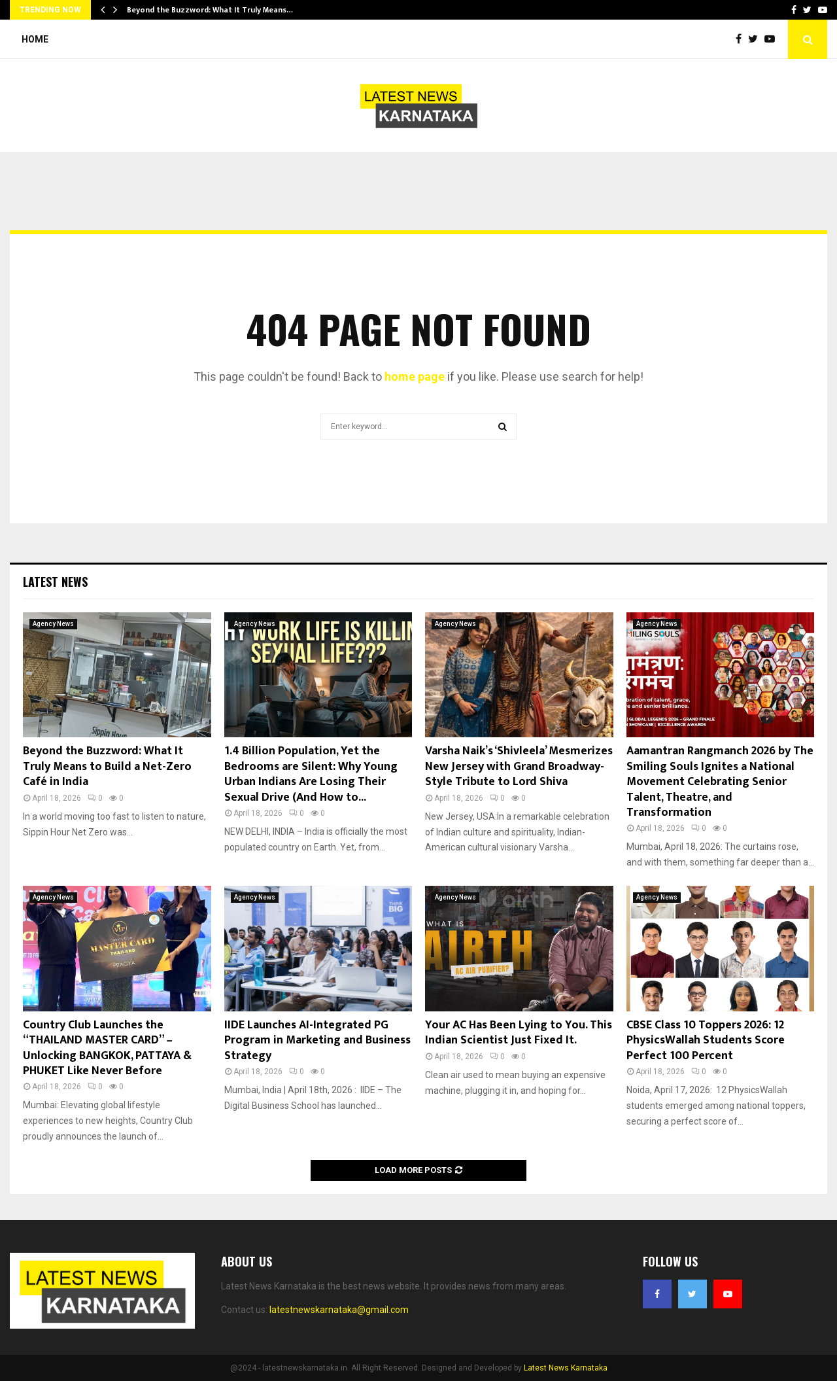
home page (414, 376)
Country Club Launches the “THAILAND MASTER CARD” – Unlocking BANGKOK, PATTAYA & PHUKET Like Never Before (107, 1048)
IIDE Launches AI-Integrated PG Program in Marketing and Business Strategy (317, 1040)
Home (35, 39)
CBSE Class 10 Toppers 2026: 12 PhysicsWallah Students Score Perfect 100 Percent (705, 1040)
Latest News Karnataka (565, 1367)
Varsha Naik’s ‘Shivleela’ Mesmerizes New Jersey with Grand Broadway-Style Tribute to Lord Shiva (519, 766)
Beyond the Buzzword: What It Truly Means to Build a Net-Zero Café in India (107, 766)
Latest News (55, 581)
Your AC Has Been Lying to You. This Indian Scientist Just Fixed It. (518, 1032)
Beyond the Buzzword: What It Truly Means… (210, 9)
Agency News (53, 623)
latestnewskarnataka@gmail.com (339, 1309)
